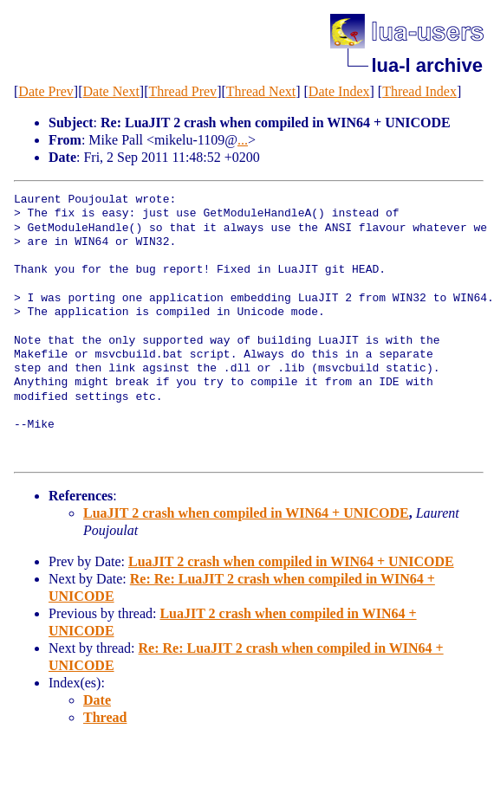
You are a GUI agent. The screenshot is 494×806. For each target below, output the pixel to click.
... (242, 139)
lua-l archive (427, 65)
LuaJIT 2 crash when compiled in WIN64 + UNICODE (246, 513)
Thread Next (261, 91)
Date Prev (46, 91)
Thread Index (419, 91)
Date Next (111, 91)
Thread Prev (182, 91)
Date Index (339, 91)
